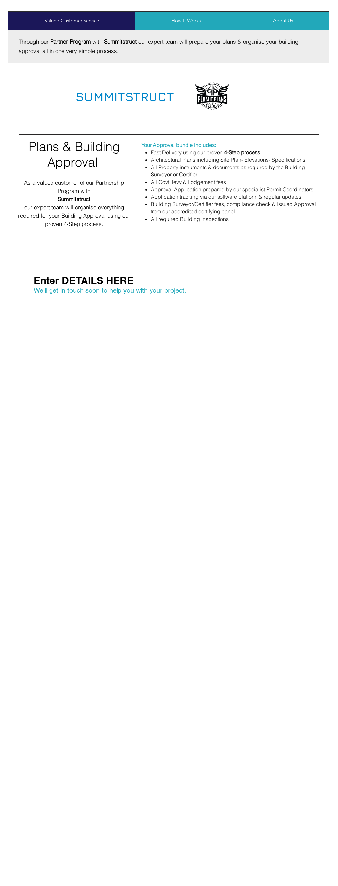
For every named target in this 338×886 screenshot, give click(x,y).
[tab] (71, 21)
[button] (242, 152)
